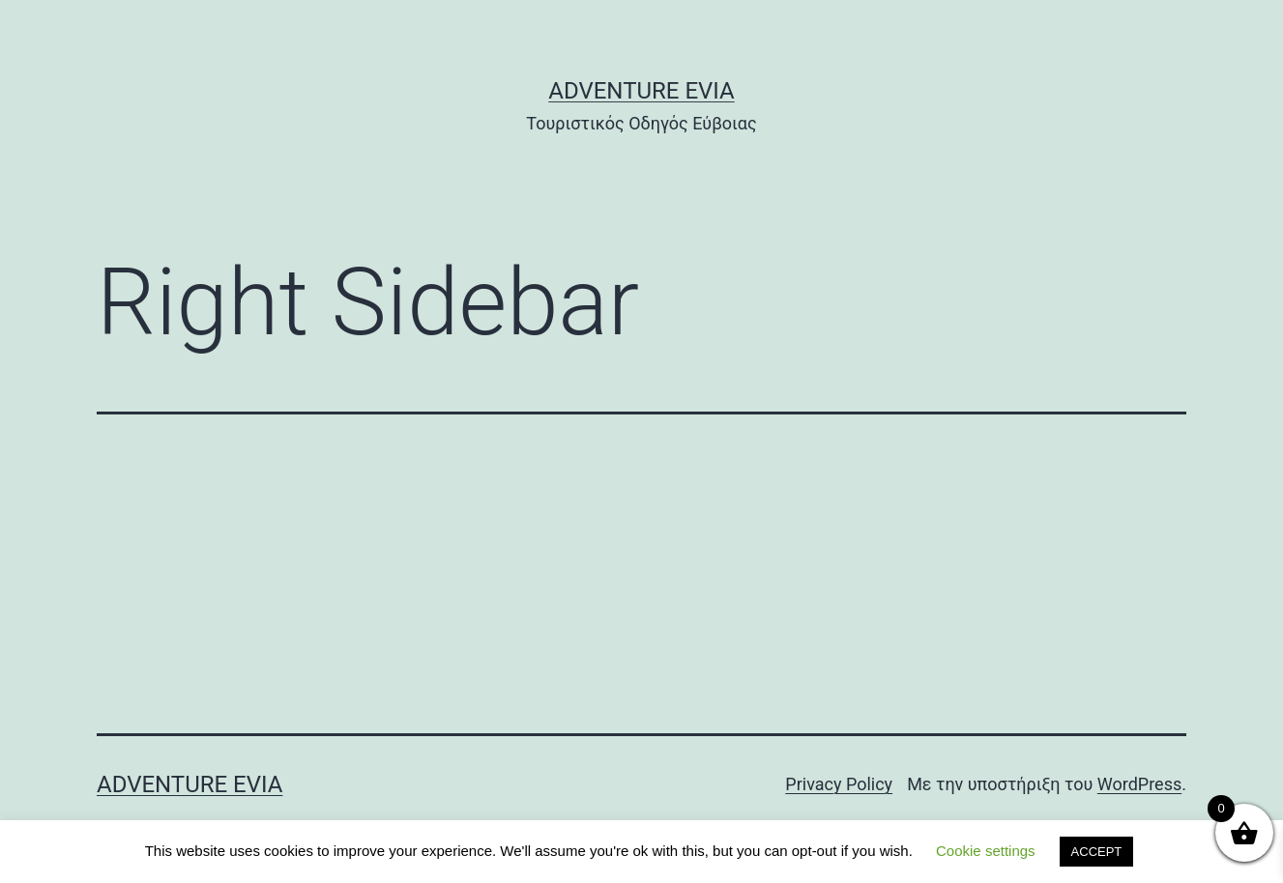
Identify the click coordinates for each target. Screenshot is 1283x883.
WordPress (1139, 784)
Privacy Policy (838, 784)
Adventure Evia (641, 90)
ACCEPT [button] (1097, 851)
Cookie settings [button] (985, 850)
